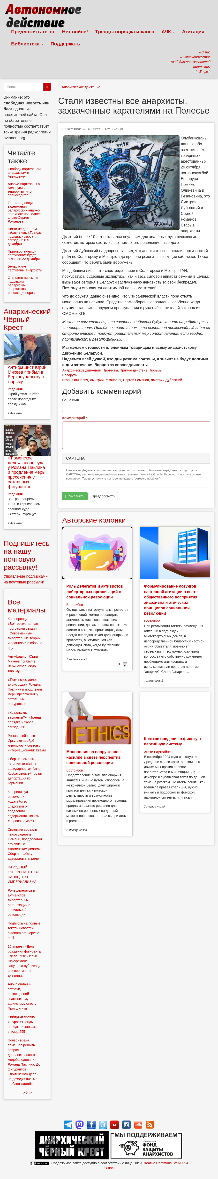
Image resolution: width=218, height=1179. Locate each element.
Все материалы (26, 606)
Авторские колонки (94, 520)
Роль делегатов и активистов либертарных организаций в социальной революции (94, 591)
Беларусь (69, 375)
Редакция (15, 389)
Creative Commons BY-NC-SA (165, 1163)
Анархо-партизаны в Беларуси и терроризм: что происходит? (24, 189)
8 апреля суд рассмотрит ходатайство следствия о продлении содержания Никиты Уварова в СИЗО (23, 806)
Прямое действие (134, 370)
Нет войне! (75, 31)
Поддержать (65, 43)
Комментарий (74, 418)
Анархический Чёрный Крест (27, 319)
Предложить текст (33, 31)
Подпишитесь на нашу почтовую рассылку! (27, 555)
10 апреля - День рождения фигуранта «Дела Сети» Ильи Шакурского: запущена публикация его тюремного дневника (25, 961)
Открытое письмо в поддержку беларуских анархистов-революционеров (23, 285)
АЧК (168, 31)
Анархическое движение (81, 87)
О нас (109, 1168)
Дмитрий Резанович (105, 380)
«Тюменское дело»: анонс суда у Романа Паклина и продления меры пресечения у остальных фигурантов (26, 472)
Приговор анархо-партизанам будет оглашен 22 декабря (24, 255)
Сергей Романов (136, 380)
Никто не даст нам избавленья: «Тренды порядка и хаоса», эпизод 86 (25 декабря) (25, 236)
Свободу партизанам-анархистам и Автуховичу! (25, 172)
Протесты (110, 370)
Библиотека (27, 43)
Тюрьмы (155, 370)
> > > (27, 1093)
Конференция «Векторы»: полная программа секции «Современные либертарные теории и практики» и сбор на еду (25, 633)
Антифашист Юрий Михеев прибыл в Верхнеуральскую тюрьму (27, 374)
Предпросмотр (103, 496)
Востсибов (74, 605)
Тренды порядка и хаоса (124, 31)
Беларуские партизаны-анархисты (25, 268)
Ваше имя (70, 400)
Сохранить (74, 496)
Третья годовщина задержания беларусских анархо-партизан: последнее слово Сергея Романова (24, 212)
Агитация (193, 31)
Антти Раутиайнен (158, 752)
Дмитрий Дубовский (166, 380)
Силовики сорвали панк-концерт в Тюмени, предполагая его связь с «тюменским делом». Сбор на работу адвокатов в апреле (25, 844)
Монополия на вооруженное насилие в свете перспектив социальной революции (93, 757)
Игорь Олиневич (75, 380)
